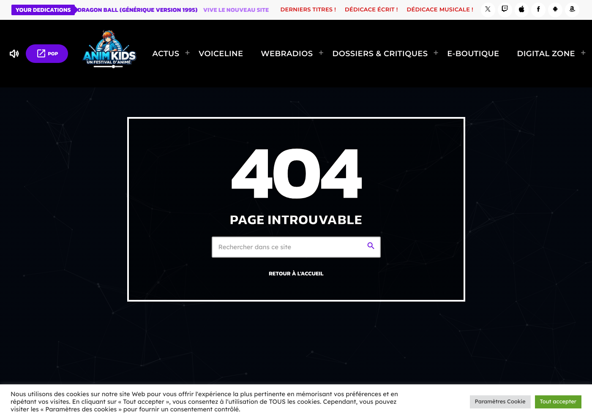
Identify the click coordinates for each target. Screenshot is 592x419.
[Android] (555, 10)
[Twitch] (505, 10)
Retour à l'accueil (296, 273)
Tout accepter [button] (558, 401)
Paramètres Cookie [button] (500, 401)
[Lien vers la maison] (109, 53)
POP (47, 53)
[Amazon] (572, 10)
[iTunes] (522, 10)
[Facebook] (538, 10)
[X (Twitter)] (488, 10)
